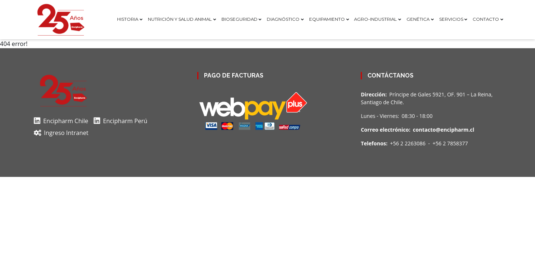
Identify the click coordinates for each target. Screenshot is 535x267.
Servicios (451, 19)
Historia (127, 19)
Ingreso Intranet (61, 133)
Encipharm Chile (61, 121)
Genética (417, 19)
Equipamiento (327, 19)
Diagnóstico (283, 19)
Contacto (486, 19)
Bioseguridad (239, 19)
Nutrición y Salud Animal (180, 19)
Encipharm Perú (120, 121)
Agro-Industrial (375, 19)
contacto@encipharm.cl (443, 129)
